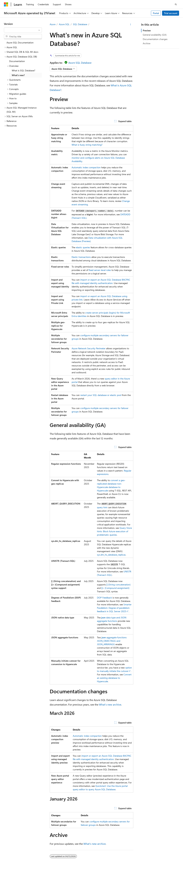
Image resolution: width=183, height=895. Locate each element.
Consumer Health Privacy (55, 885)
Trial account (170, 13)
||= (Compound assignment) (115, 587)
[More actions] (130, 24)
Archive (146, 43)
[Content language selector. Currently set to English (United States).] (19, 872)
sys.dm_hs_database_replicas (111, 554)
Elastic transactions (81, 257)
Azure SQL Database (79, 62)
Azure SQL (64, 24)
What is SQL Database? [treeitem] (23, 70)
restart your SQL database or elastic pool (100, 395)
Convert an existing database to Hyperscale (114, 678)
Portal (156, 13)
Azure (52, 24)
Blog (6, 885)
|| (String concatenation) (118, 584)
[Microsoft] (6, 4)
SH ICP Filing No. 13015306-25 (19, 880)
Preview (147, 30)
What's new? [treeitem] (18, 75)
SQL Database (80, 24)
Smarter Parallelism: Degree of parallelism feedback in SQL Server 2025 (114, 608)
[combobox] (23, 30)
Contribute (20, 885)
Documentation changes (155, 39)
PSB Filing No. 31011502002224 (56, 880)
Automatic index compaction (86, 167)
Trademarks (97, 885)
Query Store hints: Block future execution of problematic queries (114, 531)
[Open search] (176, 4)
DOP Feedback (104, 597)
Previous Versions (162, 880)
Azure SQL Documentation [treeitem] (20, 42)
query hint (102, 507)
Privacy (82, 880)
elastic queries (83, 247)
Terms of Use (81, 885)
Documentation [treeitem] (17, 61)
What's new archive (110, 704)
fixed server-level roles (100, 270)
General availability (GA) (154, 34)
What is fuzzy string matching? (87, 144)
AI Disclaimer (143, 880)
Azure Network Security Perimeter (88, 348)
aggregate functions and (112, 641)
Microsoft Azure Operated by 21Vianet (111, 880)
